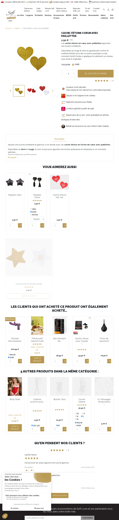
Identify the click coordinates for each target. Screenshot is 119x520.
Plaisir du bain (100, 473)
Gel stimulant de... (59, 268)
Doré (77, 64)
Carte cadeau (78, 503)
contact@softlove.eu (40, 469)
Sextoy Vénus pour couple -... (82, 270)
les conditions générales (52, 453)
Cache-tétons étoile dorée (82, 196)
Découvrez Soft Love (59, 509)
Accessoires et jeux (103, 477)
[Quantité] (68, 73)
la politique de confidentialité (75, 453)
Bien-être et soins (102, 469)
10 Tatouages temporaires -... (104, 330)
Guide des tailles (79, 469)
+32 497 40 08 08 (38, 474)
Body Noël (15, 328)
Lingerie (98, 480)
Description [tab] (59, 139)
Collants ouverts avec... (37, 329)
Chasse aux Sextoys (58, 505)
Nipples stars (14, 195)
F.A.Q (52, 482)
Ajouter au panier (95, 73)
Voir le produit (37, 288)
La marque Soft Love (81, 506)
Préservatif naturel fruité (37, 268)
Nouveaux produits (80, 499)
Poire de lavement (104, 268)
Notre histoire (56, 486)
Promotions (77, 495)
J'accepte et (61, 453)
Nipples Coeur (37, 196)
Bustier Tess (60, 328)
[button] (27, 399)
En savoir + (12, 157)
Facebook (28, 500)
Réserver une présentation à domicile (56, 492)
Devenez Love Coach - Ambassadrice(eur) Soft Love (81, 476)
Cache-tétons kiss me (59, 196)
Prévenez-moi (81, 223)
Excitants (99, 484)
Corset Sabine (81, 329)
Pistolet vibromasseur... (15, 270)
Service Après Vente (80, 510)
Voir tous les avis (59, 424)
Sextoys (98, 488)
